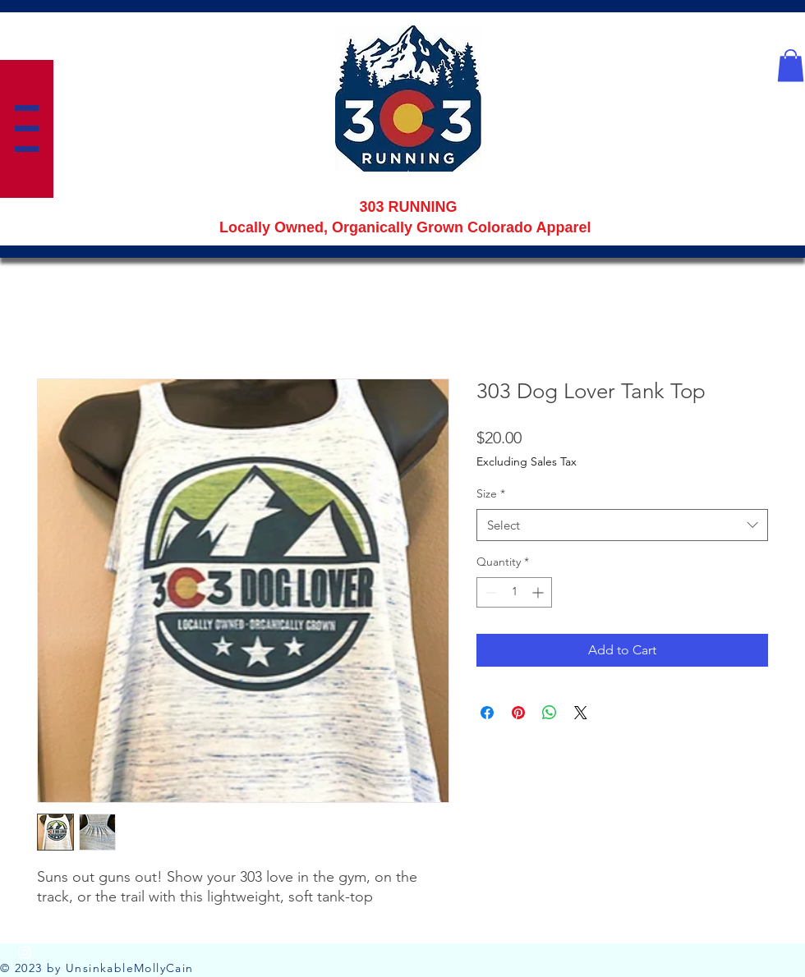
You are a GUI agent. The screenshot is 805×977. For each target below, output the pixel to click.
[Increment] (539, 592)
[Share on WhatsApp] (549, 712)
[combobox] (622, 525)
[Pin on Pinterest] (518, 712)
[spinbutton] (514, 592)
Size (490, 493)
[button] (27, 128)
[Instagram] (24, 952)
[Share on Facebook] (487, 712)
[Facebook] (24, 919)
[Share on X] (581, 712)
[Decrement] (489, 592)
